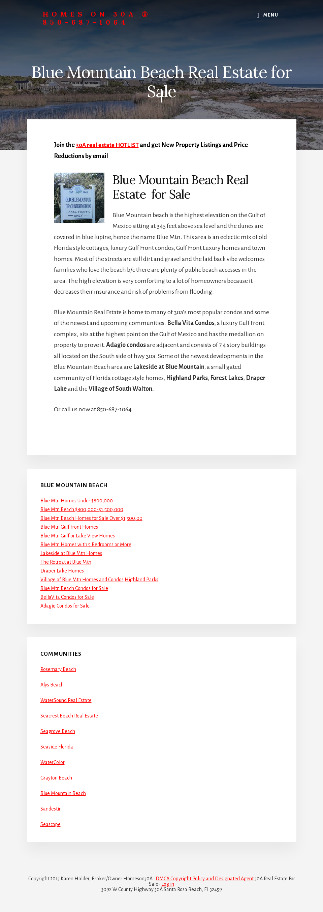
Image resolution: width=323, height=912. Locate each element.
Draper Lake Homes (62, 570)
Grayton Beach (56, 777)
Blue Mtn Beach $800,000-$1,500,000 (81, 509)
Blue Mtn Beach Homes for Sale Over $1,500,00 (91, 518)
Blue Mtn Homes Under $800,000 (76, 500)
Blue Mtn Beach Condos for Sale (74, 588)
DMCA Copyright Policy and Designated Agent (205, 878)
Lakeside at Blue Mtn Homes (71, 553)
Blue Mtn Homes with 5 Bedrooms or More (85, 544)
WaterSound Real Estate (66, 700)
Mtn (86, 562)
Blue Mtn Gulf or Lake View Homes (77, 535)
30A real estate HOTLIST (109, 145)
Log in (167, 883)
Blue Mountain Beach (63, 793)
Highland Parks (141, 579)
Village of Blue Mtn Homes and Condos (82, 579)
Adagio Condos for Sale (65, 606)
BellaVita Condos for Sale (67, 597)
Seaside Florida (56, 746)
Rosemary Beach (58, 669)
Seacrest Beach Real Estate (69, 715)
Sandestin (51, 808)
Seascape (50, 824)
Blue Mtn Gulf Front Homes (69, 527)
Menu (271, 15)
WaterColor (52, 762)
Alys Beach (52, 684)
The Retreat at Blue (61, 562)
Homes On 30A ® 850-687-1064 (97, 18)
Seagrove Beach (57, 731)
